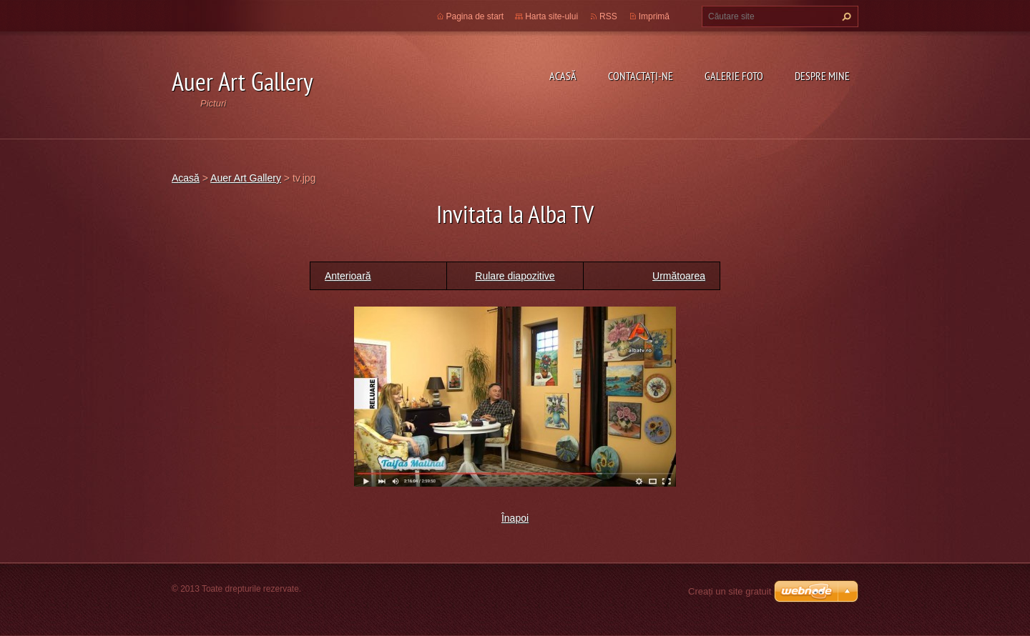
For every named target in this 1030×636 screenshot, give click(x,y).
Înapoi (515, 518)
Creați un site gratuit (729, 591)
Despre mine (822, 76)
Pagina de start (475, 16)
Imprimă (654, 16)
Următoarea (678, 276)
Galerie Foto (734, 76)
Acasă (563, 76)
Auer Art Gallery (245, 178)
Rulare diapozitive (514, 276)
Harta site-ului (551, 16)
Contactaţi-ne (640, 76)
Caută (844, 16)
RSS (608, 16)
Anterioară (348, 276)
